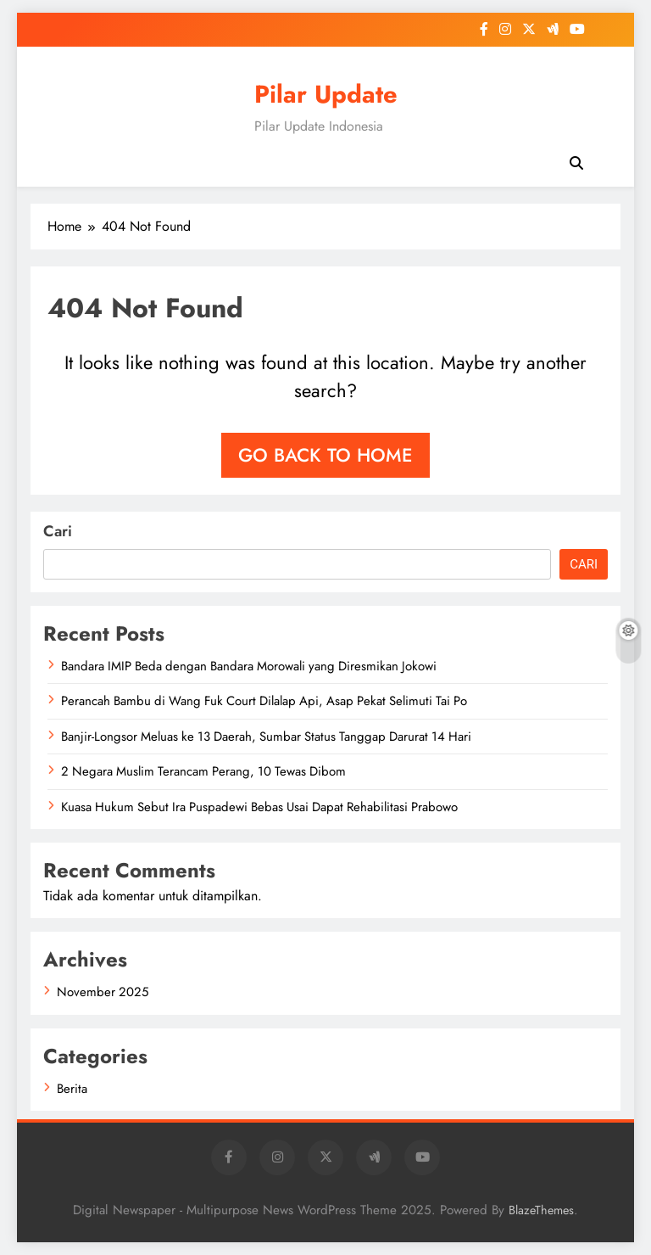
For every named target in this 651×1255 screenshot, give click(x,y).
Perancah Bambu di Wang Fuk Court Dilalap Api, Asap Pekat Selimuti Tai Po (264, 701)
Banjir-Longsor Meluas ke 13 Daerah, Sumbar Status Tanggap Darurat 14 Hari (266, 736)
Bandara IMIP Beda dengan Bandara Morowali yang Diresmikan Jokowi (249, 666)
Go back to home (325, 454)
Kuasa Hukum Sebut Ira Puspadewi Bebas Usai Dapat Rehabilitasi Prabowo (259, 807)
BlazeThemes (541, 1210)
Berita (72, 1088)
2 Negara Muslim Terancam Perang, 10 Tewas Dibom (203, 771)
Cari (57, 531)
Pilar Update (326, 94)
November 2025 (102, 992)
